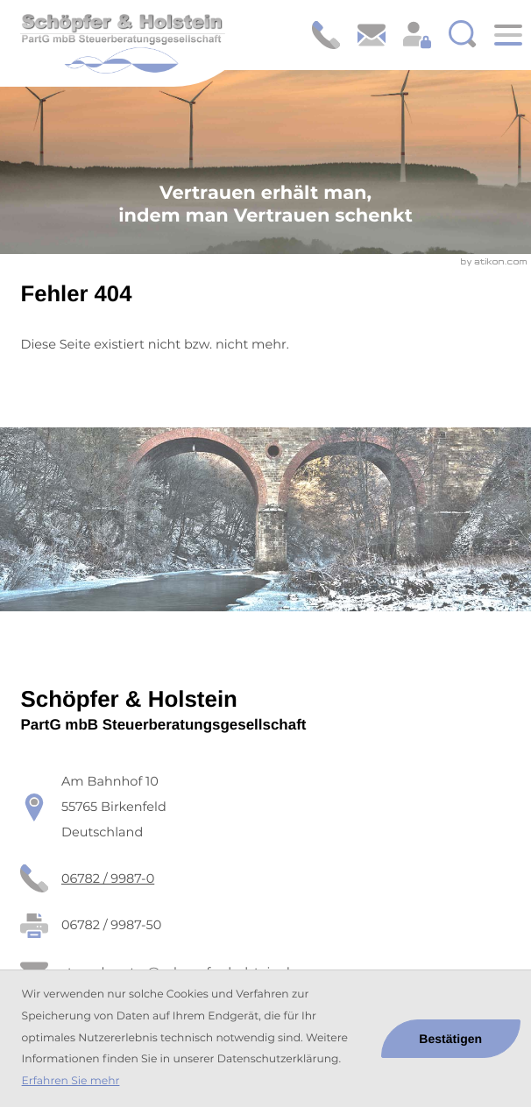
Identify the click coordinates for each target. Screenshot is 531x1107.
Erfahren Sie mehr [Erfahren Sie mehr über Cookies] (71, 1081)
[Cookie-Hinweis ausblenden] (450, 1038)
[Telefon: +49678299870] (107, 879)
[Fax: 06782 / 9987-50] (111, 925)
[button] (326, 35)
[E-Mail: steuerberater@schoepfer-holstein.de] (371, 35)
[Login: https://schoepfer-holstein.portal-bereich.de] (417, 35)
